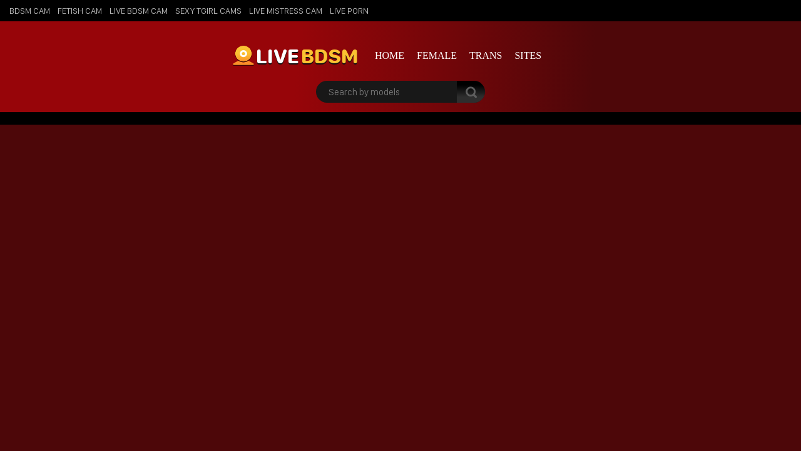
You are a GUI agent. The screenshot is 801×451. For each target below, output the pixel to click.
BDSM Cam (29, 11)
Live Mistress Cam (285, 11)
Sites (527, 55)
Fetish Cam (80, 11)
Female (437, 55)
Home (389, 55)
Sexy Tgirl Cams (208, 11)
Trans (485, 55)
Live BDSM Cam (139, 11)
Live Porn (349, 11)
